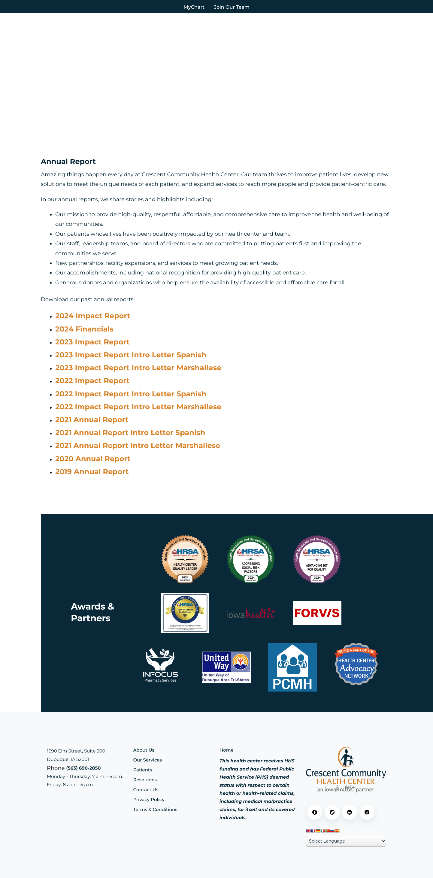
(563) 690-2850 (83, 768)
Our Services (147, 760)
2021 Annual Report (92, 420)
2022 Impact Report (92, 381)
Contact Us (146, 789)
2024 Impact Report (92, 316)
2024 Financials (84, 329)
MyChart (193, 7)
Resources (145, 780)
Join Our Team (232, 7)
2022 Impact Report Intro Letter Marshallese (138, 407)
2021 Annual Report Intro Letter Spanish (130, 432)
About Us (144, 750)
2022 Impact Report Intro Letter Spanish (130, 394)
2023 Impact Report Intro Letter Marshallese (138, 368)
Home (227, 750)
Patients (142, 770)
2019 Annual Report (92, 472)
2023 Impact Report (92, 342)
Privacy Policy (149, 799)
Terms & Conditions (155, 809)
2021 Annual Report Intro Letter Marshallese (137, 445)
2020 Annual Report (93, 459)
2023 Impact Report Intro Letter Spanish (130, 355)
